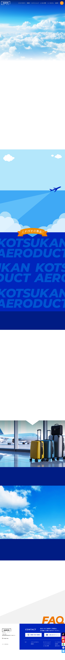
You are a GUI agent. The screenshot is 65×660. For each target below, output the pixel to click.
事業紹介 (32, 654)
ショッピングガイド (46, 654)
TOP (25, 652)
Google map (5, 648)
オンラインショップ (46, 652)
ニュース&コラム (50, 3)
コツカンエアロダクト (35, 652)
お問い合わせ (57, 656)
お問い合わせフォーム (54, 645)
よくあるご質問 (46, 656)
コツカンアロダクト (21, 3)
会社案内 (56, 654)
